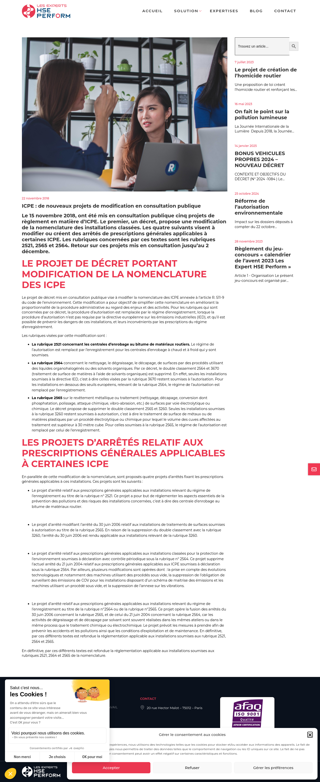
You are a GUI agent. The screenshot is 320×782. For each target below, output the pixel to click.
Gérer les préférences (273, 767)
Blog (256, 10)
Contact (285, 10)
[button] (310, 734)
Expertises (224, 10)
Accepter (111, 767)
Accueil (152, 10)
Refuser (192, 767)
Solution (186, 10)
